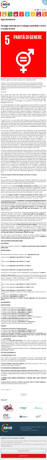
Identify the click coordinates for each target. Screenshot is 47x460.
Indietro (23, 394)
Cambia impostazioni (23, 451)
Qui (2, 444)
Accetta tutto (23, 456)
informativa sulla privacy (6, 446)
